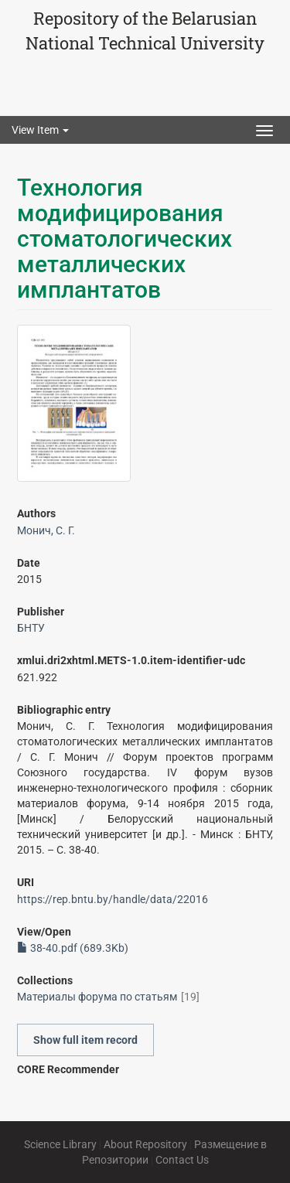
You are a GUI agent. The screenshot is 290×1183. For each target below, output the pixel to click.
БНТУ (31, 628)
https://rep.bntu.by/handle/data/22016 (112, 899)
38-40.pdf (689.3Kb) (72, 948)
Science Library (60, 1144)
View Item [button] (40, 130)
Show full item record (85, 1040)
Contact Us (182, 1160)
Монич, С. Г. (46, 530)
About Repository (145, 1144)
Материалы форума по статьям (97, 996)
